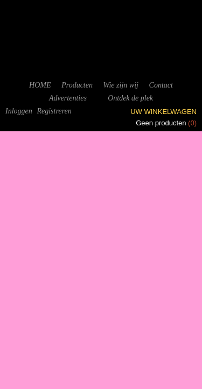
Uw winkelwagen (163, 112)
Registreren (54, 111)
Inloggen (18, 111)
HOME (40, 85)
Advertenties (68, 98)
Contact (161, 85)
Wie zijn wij (120, 85)
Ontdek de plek (130, 98)
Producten (77, 85)
